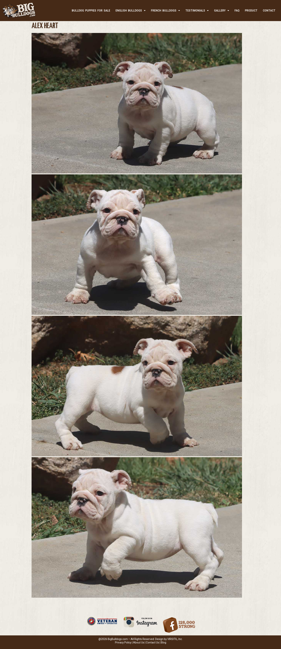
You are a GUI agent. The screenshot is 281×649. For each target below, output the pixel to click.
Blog (163, 642)
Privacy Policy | (124, 642)
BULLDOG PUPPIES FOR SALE (91, 10)
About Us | (139, 642)
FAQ (237, 10)
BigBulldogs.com (118, 639)
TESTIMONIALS (197, 10)
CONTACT (269, 10)
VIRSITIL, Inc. (174, 639)
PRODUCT (251, 10)
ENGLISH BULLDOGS (131, 10)
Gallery (221, 10)
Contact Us (152, 642)
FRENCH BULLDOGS (165, 10)
